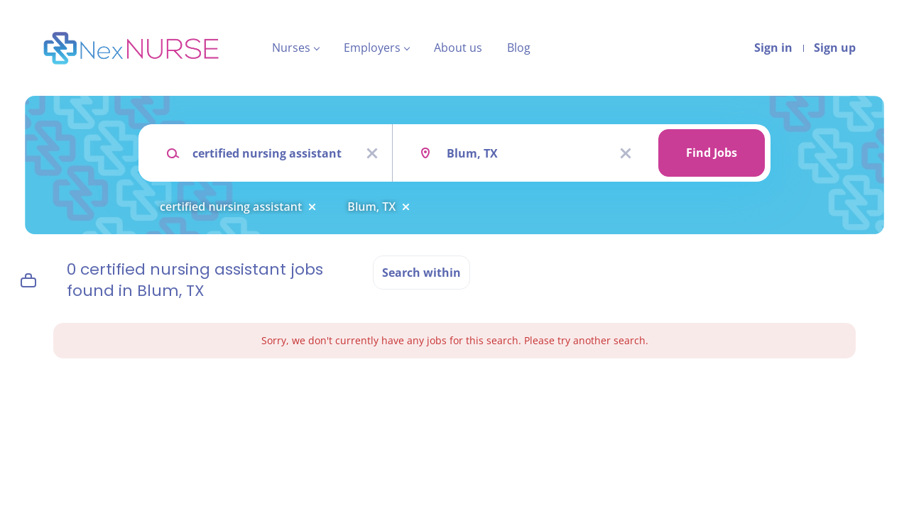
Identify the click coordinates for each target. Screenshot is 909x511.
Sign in (773, 47)
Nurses (291, 47)
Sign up (835, 47)
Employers (372, 47)
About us (458, 47)
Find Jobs (711, 152)
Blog (518, 47)
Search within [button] (421, 272)
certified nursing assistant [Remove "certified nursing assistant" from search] (231, 206)
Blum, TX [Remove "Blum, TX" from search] (371, 206)
